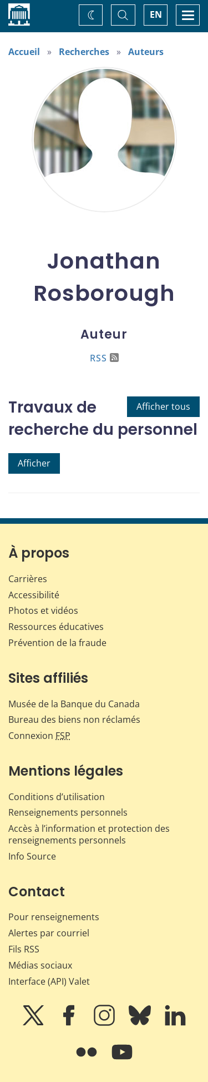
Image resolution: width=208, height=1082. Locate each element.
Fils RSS (23, 949)
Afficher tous (163, 406)
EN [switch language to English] (156, 14)
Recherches (84, 52)
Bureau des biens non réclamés (74, 719)
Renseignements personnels (68, 812)
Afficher (34, 463)
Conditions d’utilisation (56, 797)
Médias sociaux (40, 965)
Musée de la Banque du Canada (74, 704)
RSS (104, 358)
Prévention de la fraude (57, 643)
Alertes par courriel (48, 933)
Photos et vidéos (43, 610)
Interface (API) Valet (49, 981)
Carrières (27, 579)
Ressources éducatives (56, 627)
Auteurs (146, 52)
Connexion (39, 735)
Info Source (32, 856)
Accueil (24, 52)
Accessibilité (33, 595)
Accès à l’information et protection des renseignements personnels (89, 834)
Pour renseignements (53, 917)
